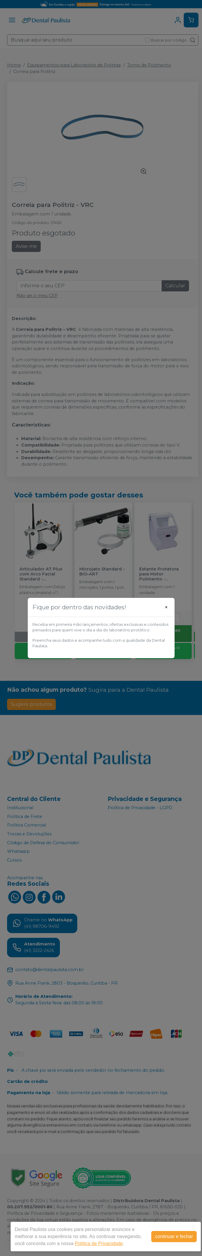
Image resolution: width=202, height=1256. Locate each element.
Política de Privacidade (99, 1243)
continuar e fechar (174, 1236)
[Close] (166, 607)
